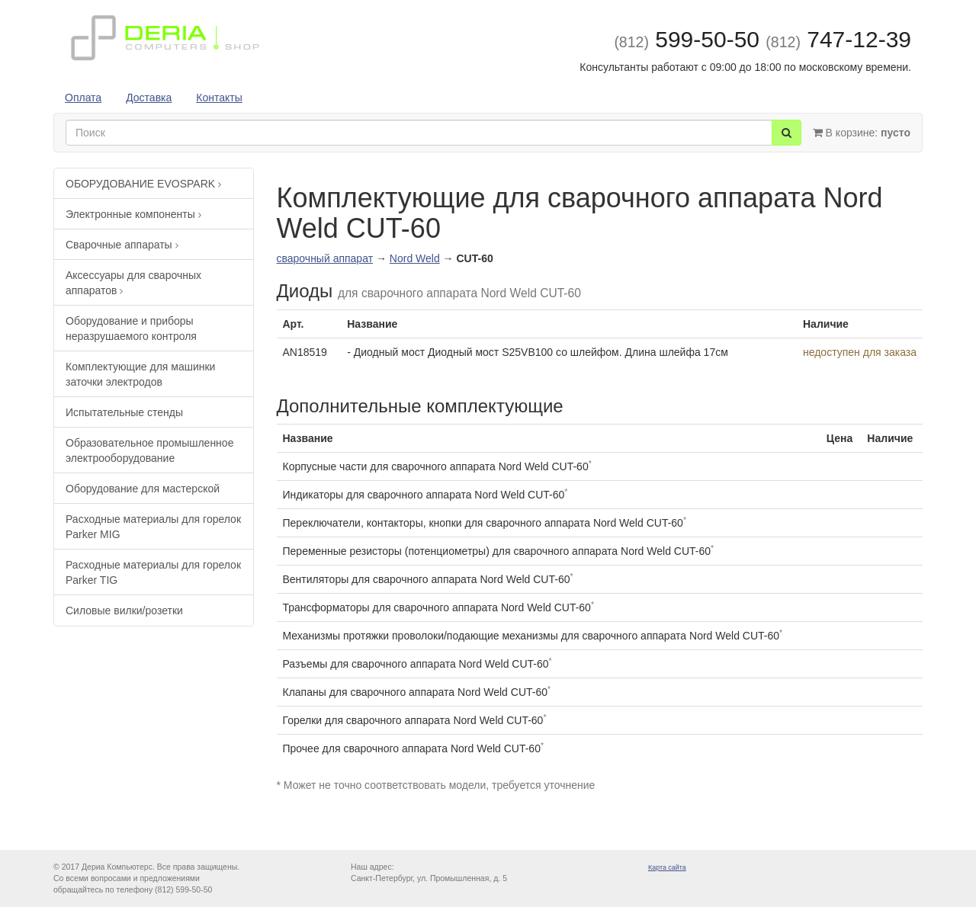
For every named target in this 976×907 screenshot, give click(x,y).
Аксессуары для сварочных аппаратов (133, 282)
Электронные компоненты (133, 214)
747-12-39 (838, 39)
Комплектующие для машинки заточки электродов (140, 374)
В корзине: (861, 133)
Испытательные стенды (124, 412)
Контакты (219, 97)
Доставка (149, 97)
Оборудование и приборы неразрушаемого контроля (131, 328)
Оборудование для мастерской (143, 488)
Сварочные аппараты (122, 245)
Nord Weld (415, 258)
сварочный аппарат (325, 258)
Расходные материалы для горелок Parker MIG (153, 526)
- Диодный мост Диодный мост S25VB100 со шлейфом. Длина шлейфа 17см (537, 352)
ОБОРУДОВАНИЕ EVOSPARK (143, 184)
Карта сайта (667, 867)
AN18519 (305, 352)
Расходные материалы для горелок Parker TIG (153, 572)
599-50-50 (686, 39)
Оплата (83, 97)
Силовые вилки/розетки (124, 610)
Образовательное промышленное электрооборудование (149, 450)
